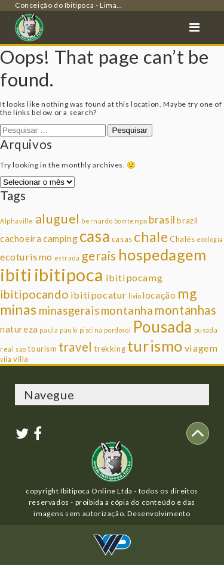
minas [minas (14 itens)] (18, 309)
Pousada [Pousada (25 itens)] (162, 326)
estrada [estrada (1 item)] (67, 258)
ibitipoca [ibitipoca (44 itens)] (69, 274)
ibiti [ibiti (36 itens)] (16, 275)
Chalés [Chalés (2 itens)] (182, 239)
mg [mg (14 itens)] (187, 293)
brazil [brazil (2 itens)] (187, 220)
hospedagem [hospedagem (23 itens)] (162, 254)
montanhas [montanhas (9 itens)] (185, 310)
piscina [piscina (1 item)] (91, 330)
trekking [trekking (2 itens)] (109, 348)
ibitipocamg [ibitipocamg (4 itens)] (134, 277)
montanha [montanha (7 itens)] (127, 310)
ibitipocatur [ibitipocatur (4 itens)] (98, 294)
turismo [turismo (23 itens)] (155, 346)
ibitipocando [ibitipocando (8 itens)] (34, 294)
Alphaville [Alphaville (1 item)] (16, 221)
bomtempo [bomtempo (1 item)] (131, 221)
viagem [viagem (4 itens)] (201, 347)
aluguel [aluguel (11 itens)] (57, 218)
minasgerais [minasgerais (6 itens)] (69, 310)
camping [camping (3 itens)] (60, 238)
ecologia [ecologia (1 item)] (210, 239)
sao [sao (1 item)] (21, 349)
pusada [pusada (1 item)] (206, 330)
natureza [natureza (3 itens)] (19, 329)
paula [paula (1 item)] (48, 330)
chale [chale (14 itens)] (151, 236)
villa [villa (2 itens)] (21, 359)
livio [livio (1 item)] (135, 296)
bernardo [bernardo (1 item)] (96, 221)
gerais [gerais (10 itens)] (98, 255)
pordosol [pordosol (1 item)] (117, 330)
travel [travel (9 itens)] (76, 347)
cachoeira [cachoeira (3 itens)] (20, 238)
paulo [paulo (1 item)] (69, 330)
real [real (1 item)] (7, 349)
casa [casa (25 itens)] (94, 236)
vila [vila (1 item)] (5, 359)
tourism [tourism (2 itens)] (42, 348)
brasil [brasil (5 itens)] (162, 219)
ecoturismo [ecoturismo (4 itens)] (26, 256)
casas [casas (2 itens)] (122, 239)
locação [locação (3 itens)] (159, 295)
